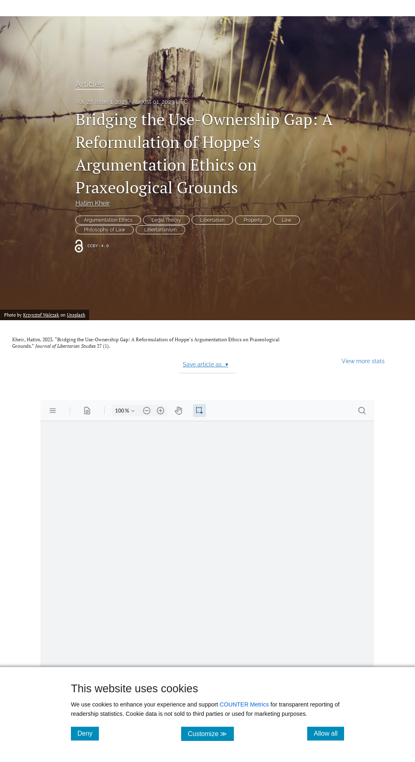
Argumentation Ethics (108, 220)
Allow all (329, 733)
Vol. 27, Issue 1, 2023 (101, 101)
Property (253, 220)
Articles (89, 84)
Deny (88, 733)
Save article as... (205, 364)
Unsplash (76, 315)
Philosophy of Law (104, 230)
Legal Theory (166, 220)
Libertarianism (160, 230)
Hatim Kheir (92, 203)
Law (286, 220)
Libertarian (212, 220)
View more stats (363, 360)
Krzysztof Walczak (41, 315)
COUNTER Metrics (244, 704)
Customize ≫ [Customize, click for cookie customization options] (210, 733)
